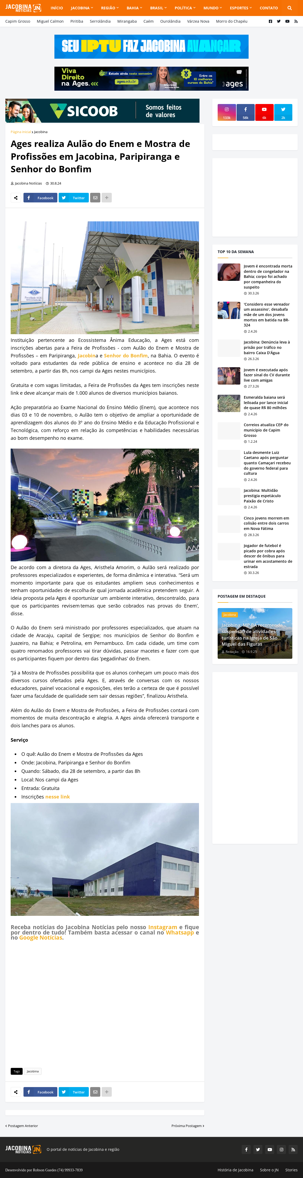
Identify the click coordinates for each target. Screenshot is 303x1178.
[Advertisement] (105, 1003)
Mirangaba (127, 21)
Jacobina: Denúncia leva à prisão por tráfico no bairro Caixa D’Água (267, 347)
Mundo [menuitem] (211, 7)
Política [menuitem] (183, 7)
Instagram (162, 927)
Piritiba (76, 21)
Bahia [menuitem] (133, 7)
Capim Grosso (17, 21)
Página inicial (21, 131)
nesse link (57, 796)
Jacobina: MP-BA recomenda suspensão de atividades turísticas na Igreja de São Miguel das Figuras (252, 634)
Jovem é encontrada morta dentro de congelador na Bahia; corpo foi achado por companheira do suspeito (268, 276)
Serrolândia (100, 21)
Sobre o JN (269, 1169)
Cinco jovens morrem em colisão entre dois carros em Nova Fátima (266, 523)
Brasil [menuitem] (156, 7)
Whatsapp (180, 932)
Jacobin (86, 355)
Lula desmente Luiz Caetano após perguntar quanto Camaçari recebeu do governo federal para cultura (267, 463)
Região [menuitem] (108, 7)
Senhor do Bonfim (126, 355)
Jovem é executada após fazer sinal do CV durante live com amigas (267, 375)
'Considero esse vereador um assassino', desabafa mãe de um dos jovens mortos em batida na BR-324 (267, 315)
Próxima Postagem (187, 1125)
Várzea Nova (198, 21)
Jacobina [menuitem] (80, 7)
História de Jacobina (235, 1169)
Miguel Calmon (50, 21)
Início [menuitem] (57, 7)
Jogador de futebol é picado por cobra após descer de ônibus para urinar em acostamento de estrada (268, 556)
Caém (148, 21)
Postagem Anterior (23, 1125)
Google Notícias (40, 937)
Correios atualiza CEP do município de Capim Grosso (266, 430)
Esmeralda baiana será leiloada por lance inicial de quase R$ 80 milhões (266, 402)
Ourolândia (170, 21)
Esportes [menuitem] (239, 7)
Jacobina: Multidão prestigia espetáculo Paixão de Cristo (262, 495)
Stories (291, 1169)
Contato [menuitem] (269, 7)
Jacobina (40, 131)
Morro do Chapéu (232, 21)
